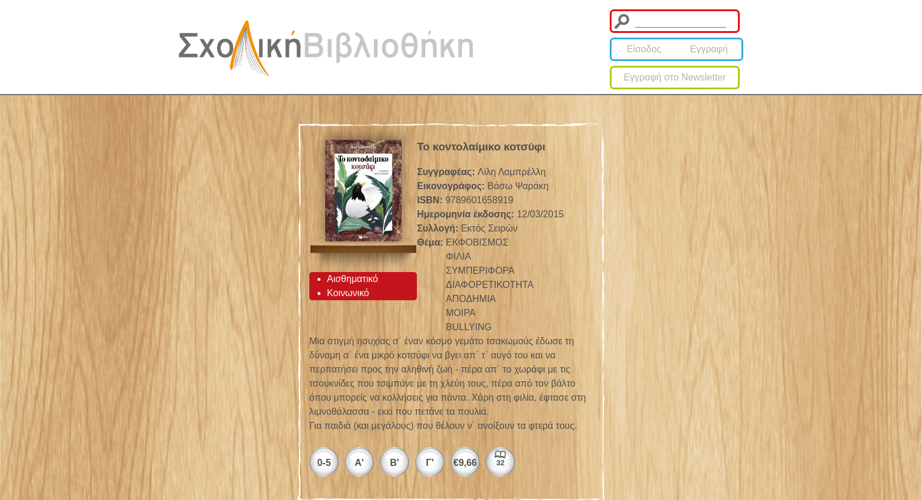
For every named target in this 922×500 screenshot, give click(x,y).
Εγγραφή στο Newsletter (675, 77)
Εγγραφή (709, 49)
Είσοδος (644, 49)
